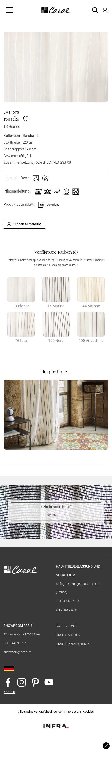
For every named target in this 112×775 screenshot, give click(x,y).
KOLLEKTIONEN (67, 626)
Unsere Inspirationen (73, 644)
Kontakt (56, 515)
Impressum (73, 711)
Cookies (88, 711)
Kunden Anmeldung (24, 224)
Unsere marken (68, 635)
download (48, 204)
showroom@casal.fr (17, 652)
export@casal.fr (66, 609)
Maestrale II (31, 135)
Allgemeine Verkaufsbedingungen (40, 711)
